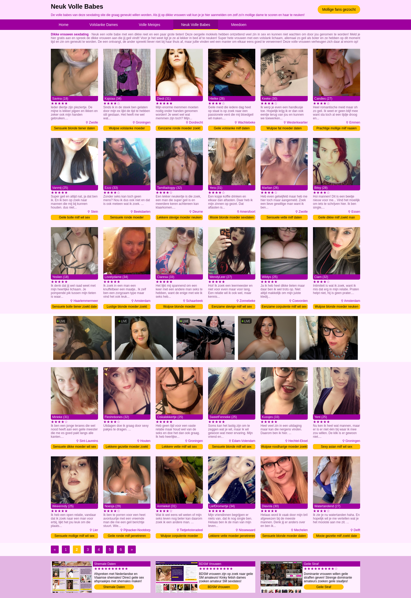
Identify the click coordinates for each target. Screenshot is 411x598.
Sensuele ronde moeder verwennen (127, 218)
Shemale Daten (114, 587)
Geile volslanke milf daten (232, 128)
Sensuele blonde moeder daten (284, 536)
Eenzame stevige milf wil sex (232, 306)
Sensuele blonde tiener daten (74, 128)
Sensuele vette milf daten (284, 217)
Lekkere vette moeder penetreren (231, 536)
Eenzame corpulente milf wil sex (284, 306)
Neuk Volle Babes (195, 25)
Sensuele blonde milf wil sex (232, 446)
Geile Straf (323, 587)
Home (63, 25)
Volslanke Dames (103, 25)
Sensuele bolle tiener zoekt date (74, 306)
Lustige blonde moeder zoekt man (127, 307)
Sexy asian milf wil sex (336, 446)
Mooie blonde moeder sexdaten (232, 217)
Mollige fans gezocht (339, 9)
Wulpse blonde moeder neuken (336, 306)
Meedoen (238, 25)
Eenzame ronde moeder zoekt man (179, 128)
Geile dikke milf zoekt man (336, 217)
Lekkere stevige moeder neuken (179, 217)
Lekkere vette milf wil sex (179, 446)
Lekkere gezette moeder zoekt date (127, 447)
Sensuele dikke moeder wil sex (74, 446)
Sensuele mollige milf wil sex (75, 536)
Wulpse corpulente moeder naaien (179, 536)
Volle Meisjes (149, 25)
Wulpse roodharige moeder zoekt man (284, 447)
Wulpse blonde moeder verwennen (179, 307)
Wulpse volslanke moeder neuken (127, 128)
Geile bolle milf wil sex (74, 217)
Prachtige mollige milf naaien (336, 128)
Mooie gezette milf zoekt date (336, 536)
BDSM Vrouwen (219, 587)
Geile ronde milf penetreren (127, 536)
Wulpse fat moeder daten (284, 128)
